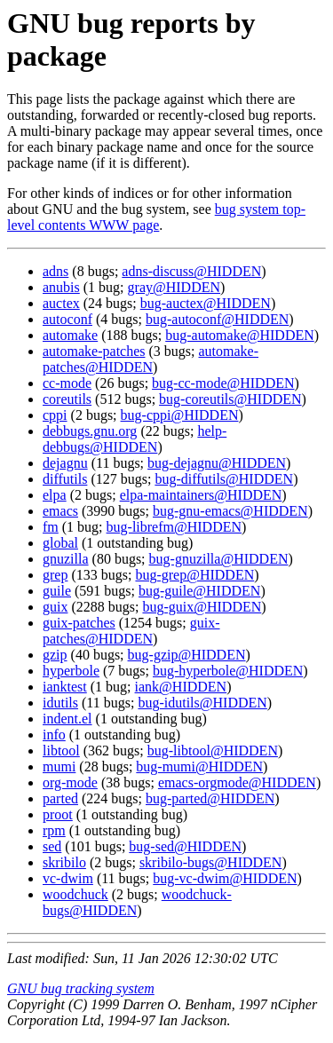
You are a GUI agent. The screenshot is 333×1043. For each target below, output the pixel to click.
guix (55, 606)
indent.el (67, 718)
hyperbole (71, 670)
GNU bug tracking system (81, 988)
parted (60, 798)
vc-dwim (68, 878)
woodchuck (75, 894)
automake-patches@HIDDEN (150, 359)
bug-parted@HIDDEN (210, 798)
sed (52, 846)
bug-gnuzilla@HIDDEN (219, 558)
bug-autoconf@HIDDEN (217, 319)
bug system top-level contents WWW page (156, 217)
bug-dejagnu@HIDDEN (216, 462)
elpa (55, 494)
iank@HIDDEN (181, 686)
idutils (60, 702)
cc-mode (67, 383)
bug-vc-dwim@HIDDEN (225, 878)
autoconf (67, 319)
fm (51, 526)
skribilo (64, 862)
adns (55, 271)
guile (57, 590)
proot (58, 814)
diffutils (65, 478)
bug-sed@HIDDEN (185, 846)
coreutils (67, 399)
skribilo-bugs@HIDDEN (210, 862)
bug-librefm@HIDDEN (174, 526)
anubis (61, 287)
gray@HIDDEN (174, 287)
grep (55, 574)
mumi (59, 766)
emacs (60, 510)
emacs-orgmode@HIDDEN (237, 782)
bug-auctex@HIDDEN (205, 303)
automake (70, 335)
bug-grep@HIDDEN (194, 574)
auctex (61, 303)
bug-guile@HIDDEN (199, 590)
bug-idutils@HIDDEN (202, 702)
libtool (61, 750)
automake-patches (94, 351)
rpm (54, 830)
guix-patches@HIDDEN (131, 630)
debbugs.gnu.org (90, 431)
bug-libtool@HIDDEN (212, 750)
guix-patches (79, 622)
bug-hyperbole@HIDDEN (228, 670)
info (54, 734)
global (60, 542)
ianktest (65, 686)
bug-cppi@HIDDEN (180, 415)
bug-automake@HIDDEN (239, 335)
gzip (55, 654)
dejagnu (65, 462)
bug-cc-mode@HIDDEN (223, 383)
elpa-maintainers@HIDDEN (201, 494)
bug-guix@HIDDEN (201, 606)
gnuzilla (66, 558)
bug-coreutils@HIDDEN (230, 399)
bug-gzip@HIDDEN (187, 654)
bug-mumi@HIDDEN (199, 766)
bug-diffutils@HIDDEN (224, 478)
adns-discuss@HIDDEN (191, 271)
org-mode (70, 782)
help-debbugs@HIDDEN (134, 438)
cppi (55, 415)
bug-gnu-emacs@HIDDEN (230, 510)
